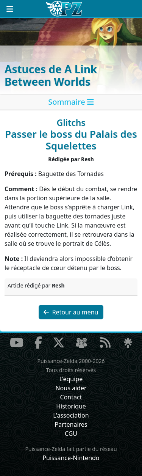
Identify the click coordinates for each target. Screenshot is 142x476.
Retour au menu (71, 312)
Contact (71, 397)
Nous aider (70, 388)
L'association (71, 415)
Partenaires (71, 424)
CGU (71, 433)
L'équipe (71, 379)
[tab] (71, 102)
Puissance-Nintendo (70, 458)
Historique (71, 406)
